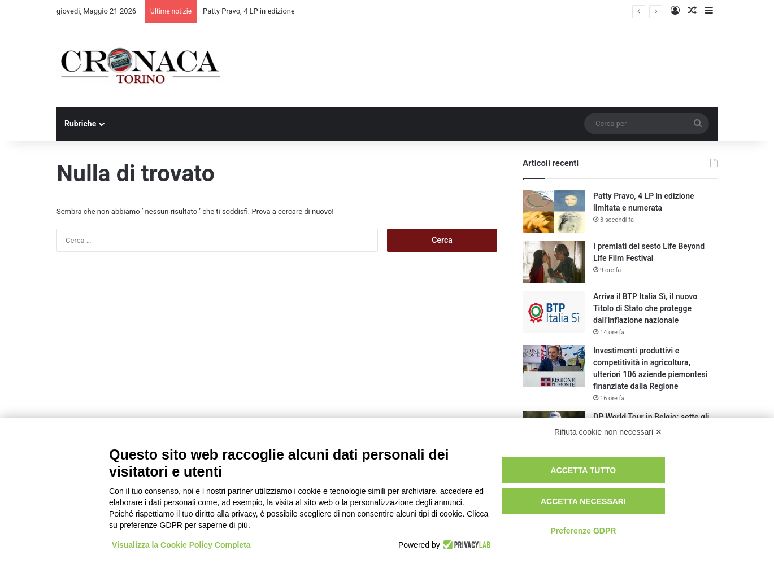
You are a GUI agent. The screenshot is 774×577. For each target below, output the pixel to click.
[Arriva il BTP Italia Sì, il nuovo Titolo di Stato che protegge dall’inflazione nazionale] (554, 312)
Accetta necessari (583, 501)
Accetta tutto (583, 470)
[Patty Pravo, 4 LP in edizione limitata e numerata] (554, 211)
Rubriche (80, 123)
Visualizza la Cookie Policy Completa (181, 544)
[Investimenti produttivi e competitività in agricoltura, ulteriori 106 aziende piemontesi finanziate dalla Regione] (554, 366)
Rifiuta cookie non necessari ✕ (608, 431)
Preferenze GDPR (583, 530)
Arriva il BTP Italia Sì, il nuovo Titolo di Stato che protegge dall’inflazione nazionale (645, 308)
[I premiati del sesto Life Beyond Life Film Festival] (554, 262)
